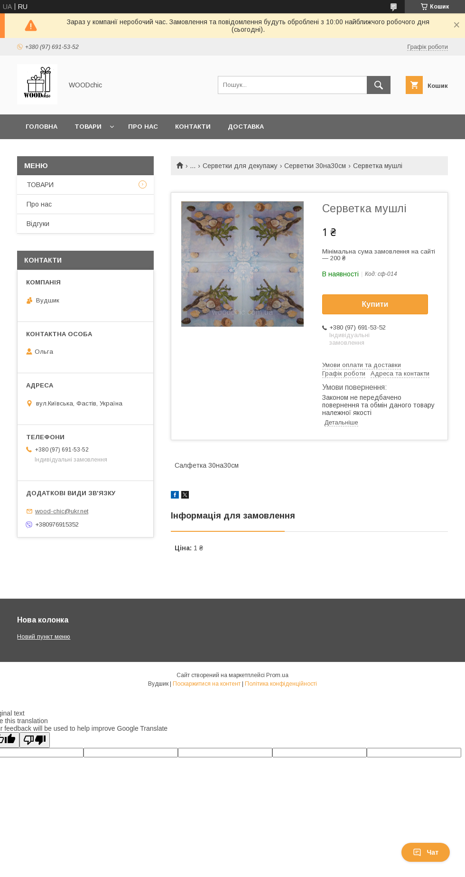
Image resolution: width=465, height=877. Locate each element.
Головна (41, 126)
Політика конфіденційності (281, 683)
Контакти (193, 126)
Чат (425, 852)
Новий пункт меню (43, 636)
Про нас (143, 126)
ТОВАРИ (40, 185)
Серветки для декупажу (240, 166)
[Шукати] (379, 85)
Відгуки (38, 223)
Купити (375, 304)
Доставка (246, 126)
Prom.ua (277, 675)
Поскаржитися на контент (207, 683)
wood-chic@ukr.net (61, 511)
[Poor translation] (34, 740)
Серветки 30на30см (315, 166)
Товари (88, 126)
